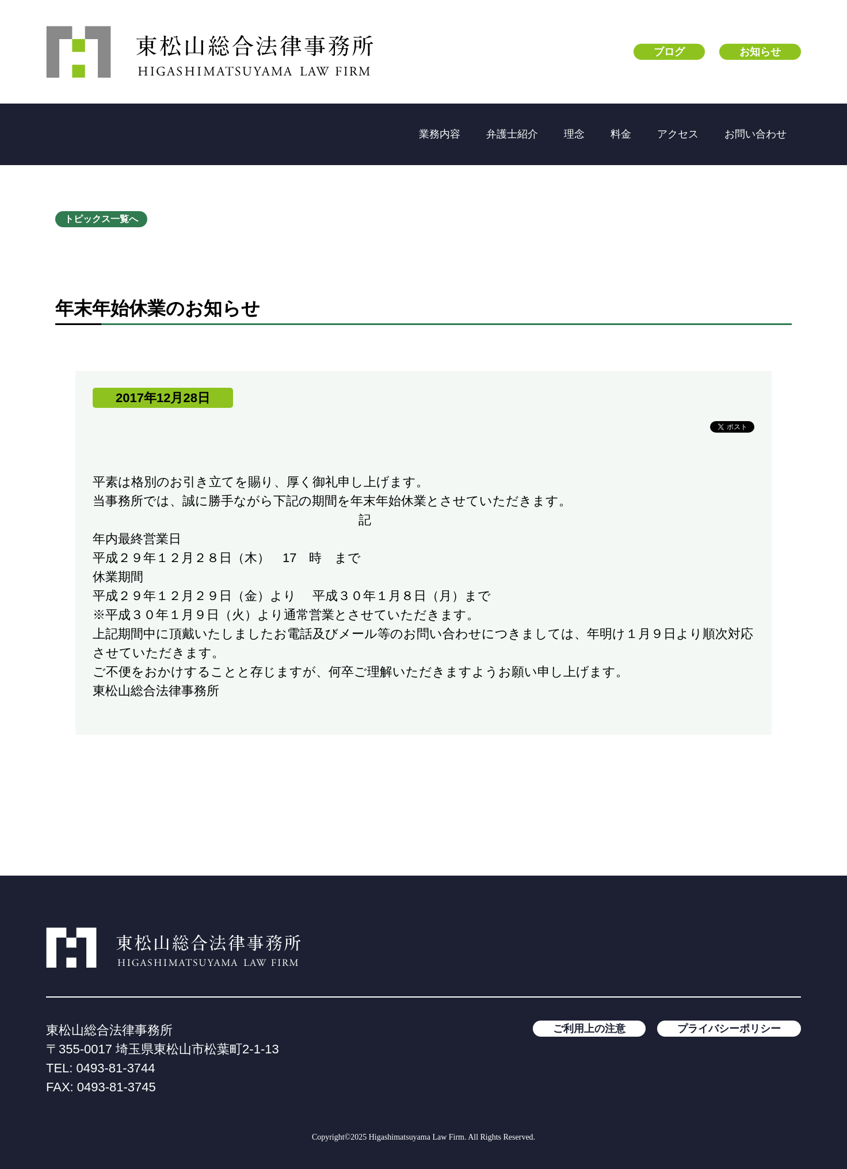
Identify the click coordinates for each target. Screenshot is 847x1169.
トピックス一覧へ (101, 219)
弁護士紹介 (512, 134)
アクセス (678, 134)
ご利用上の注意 (589, 1028)
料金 (621, 134)
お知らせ (760, 52)
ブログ (669, 52)
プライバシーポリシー (729, 1028)
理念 (574, 134)
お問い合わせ (755, 134)
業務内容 (439, 134)
